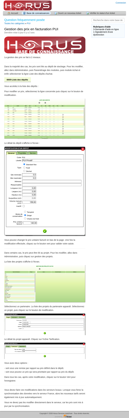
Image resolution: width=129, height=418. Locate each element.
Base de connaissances (38, 13)
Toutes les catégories (14, 23)
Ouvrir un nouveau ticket (69, 13)
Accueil (14, 13)
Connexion (121, 3)
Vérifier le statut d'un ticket (102, 13)
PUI (28, 23)
